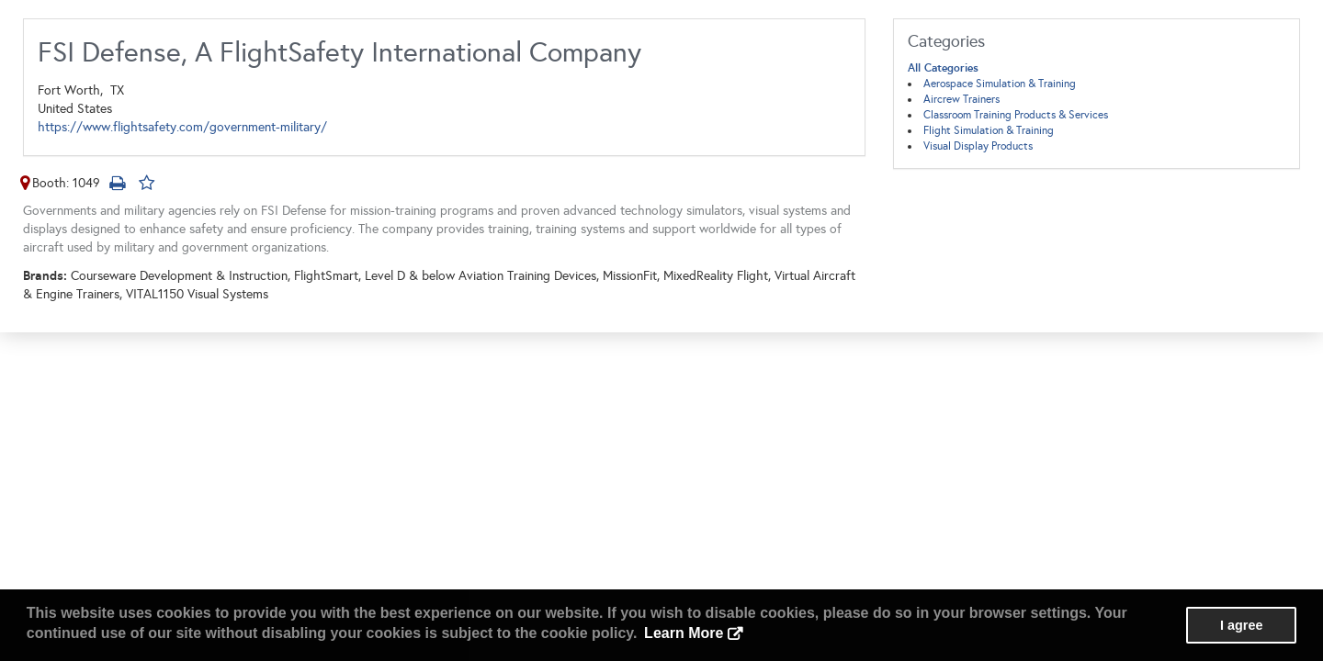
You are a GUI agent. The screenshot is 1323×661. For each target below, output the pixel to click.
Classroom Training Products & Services (1015, 114)
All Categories (943, 68)
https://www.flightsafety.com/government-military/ (182, 127)
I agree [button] (1241, 625)
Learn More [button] (683, 633)
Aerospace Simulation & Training (999, 83)
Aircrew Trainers (961, 99)
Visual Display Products (978, 146)
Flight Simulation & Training (988, 130)
